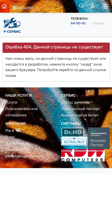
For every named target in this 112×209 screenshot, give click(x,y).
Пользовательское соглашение (21, 112)
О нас (10, 136)
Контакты (13, 143)
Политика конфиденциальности (24, 152)
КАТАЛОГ (23, 8)
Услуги (11, 102)
